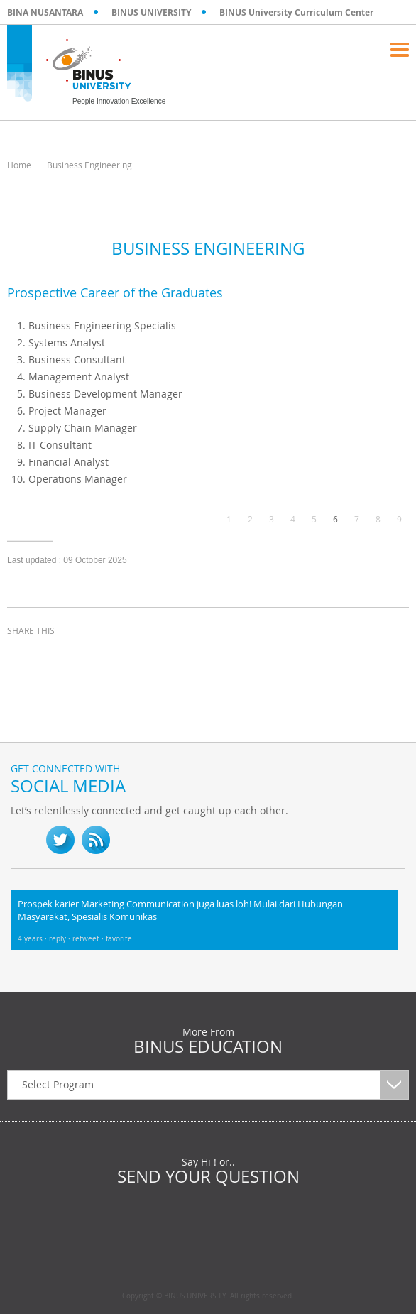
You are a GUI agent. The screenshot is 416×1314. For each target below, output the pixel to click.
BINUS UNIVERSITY (151, 12)
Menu (399, 49)
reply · (60, 938)
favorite (119, 938)
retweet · (89, 938)
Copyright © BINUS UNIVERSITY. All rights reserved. (208, 1296)
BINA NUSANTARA (45, 12)
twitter (57, 656)
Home (19, 164)
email (128, 656)
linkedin (92, 656)
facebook (21, 656)
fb (25, 840)
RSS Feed (96, 840)
